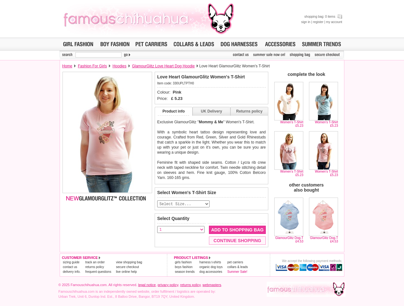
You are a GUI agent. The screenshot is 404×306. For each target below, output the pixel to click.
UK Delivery (211, 111)
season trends (185, 272)
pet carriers (235, 262)
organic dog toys (211, 267)
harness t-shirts (210, 262)
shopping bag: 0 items (323, 16)
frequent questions (98, 272)
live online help (126, 272)
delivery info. (71, 272)
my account (334, 22)
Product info (174, 111)
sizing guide (71, 262)
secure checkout (127, 267)
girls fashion (183, 262)
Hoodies (119, 66)
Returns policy (249, 111)
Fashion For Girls (92, 66)
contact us (70, 267)
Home (67, 66)
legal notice (147, 285)
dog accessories (210, 272)
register (318, 22)
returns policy (94, 267)
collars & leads (237, 267)
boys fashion (184, 267)
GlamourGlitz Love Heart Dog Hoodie (163, 66)
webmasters (212, 285)
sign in (305, 22)
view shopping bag (129, 262)
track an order (95, 262)
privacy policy (167, 285)
